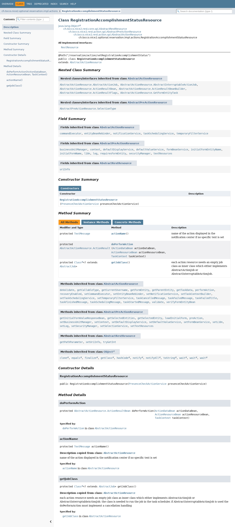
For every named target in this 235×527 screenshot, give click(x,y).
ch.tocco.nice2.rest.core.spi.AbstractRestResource (95, 28)
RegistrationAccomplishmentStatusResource (91, 11)
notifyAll (152, 357)
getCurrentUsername (114, 290)
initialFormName (70, 153)
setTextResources (141, 326)
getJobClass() (14, 85)
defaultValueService (150, 149)
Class (77, 262)
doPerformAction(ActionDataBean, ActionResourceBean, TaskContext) (26, 73)
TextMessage (82, 233)
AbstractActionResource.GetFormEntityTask (149, 92)
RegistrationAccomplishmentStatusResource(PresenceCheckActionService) (30, 60)
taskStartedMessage (136, 302)
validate (158, 302)
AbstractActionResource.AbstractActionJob (88, 84)
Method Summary (14, 49)
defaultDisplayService (118, 149)
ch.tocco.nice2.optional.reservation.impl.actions (30, 11)
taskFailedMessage (180, 298)
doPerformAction (122, 244)
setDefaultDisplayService (129, 322)
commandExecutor (70, 133)
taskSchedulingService (158, 133)
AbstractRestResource (116, 163)
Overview (7, 4)
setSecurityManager (84, 326)
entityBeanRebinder (97, 133)
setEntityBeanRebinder (128, 293)
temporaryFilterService (192, 133)
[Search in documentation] (204, 11)
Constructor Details (15, 55)
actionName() (14, 80)
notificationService (126, 133)
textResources (162, 153)
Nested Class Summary (17, 32)
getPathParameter (71, 342)
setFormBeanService (197, 322)
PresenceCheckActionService (80, 203)
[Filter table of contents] (33, 19)
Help (73, 4)
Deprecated (41, 4)
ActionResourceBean (124, 252)
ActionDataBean (123, 248)
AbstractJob (68, 266)
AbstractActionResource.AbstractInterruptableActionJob (158, 84)
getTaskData (184, 290)
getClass (106, 357)
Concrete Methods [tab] (128, 222)
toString (169, 357)
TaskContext (119, 256)
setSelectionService (113, 326)
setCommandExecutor (97, 293)
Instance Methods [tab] (96, 222)
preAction (195, 318)
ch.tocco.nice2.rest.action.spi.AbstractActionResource (108, 34)
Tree (29, 4)
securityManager (140, 153)
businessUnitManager (73, 149)
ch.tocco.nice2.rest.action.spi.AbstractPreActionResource (105, 31)
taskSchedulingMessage (105, 302)
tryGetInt (109, 342)
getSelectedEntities (121, 318)
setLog (64, 326)
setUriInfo (93, 342)
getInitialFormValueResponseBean (82, 318)
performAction (204, 290)
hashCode (122, 357)
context (95, 149)
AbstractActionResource (86, 62)
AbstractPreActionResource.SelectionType (88, 108)
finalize (90, 357)
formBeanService (177, 149)
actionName (118, 233)
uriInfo (65, 169)
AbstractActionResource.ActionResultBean (88, 88)
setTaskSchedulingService (77, 298)
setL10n (217, 322)
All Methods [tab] (69, 222)
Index (54, 4)
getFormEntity (139, 290)
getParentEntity (163, 290)
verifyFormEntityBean (180, 302)
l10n (87, 153)
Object (108, 351)
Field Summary (12, 38)
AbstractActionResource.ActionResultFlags (88, 92)
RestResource (69, 47)
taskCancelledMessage (150, 298)
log (95, 153)
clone (63, 357)
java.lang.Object (68, 25)
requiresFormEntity (113, 153)
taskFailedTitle (206, 298)
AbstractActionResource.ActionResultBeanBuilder (152, 88)
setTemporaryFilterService (115, 298)
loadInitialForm (176, 318)
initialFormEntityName (206, 149)
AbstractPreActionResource (147, 102)
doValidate (67, 290)
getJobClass (119, 262)
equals (75, 357)
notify (137, 357)
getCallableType (88, 290)
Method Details (12, 66)
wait (182, 357)
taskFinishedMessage (73, 302)
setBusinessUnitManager (75, 322)
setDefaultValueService (165, 322)
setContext (101, 322)
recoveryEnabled (70, 293)
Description (11, 27)
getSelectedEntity (150, 318)
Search (64, 4)
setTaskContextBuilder (196, 293)
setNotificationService (162, 293)
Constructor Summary (16, 44)
